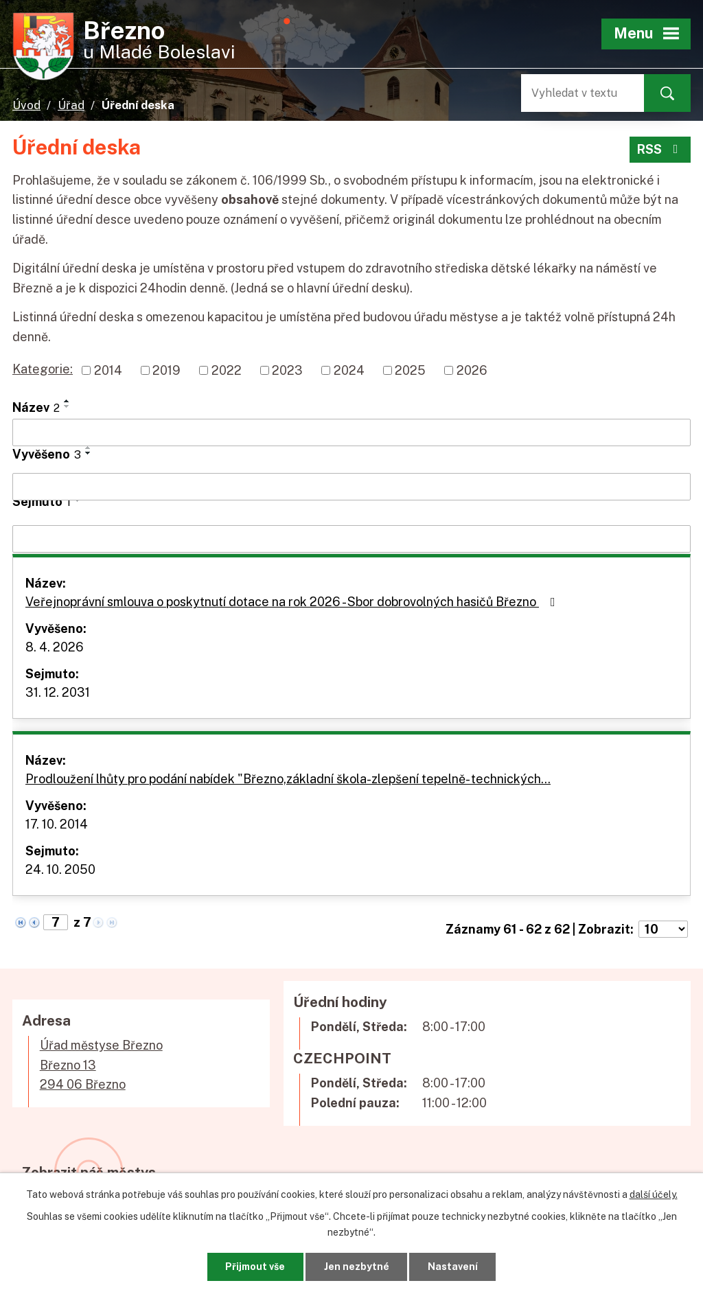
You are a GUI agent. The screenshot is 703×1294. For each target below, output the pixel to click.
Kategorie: (42, 369)
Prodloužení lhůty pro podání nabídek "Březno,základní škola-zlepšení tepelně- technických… (288, 779)
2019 (166, 370)
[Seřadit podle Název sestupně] (67, 406)
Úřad (71, 105)
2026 (472, 370)
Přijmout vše (255, 1266)
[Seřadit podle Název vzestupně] (67, 401)
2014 (108, 370)
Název (36, 407)
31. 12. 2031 (57, 692)
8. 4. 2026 (54, 647)
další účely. (654, 1194)
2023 (287, 370)
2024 (349, 370)
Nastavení (453, 1266)
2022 (226, 370)
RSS (660, 149)
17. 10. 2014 (56, 824)
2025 (410, 370)
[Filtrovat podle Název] (351, 432)
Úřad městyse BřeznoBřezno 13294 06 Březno (101, 1065)
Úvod (26, 105)
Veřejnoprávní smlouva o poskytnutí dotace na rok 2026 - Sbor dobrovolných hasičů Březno (293, 601)
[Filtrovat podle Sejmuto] (351, 539)
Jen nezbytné (356, 1266)
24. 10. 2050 (60, 869)
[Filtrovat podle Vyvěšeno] (351, 486)
